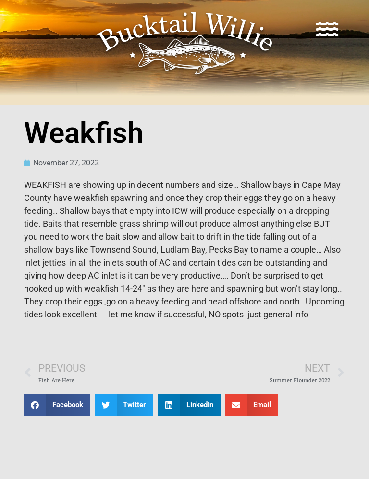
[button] (57, 405)
